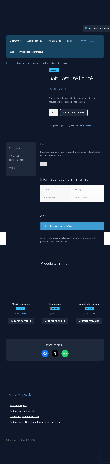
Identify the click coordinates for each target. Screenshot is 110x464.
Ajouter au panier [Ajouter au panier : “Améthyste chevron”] (89, 321)
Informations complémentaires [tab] (18, 158)
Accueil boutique (35, 40)
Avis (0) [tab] (12, 167)
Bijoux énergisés (23, 63)
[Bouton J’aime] (43, 164)
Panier (69, 40)
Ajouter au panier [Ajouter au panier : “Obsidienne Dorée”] (21, 321)
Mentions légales (18, 405)
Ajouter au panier (74, 112)
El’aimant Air (16, 40)
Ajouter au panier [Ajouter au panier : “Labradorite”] (55, 321)
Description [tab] (14, 148)
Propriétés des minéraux (31, 51)
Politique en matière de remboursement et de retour (35, 421)
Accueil (11, 63)
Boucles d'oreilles (40, 63)
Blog (12, 51)
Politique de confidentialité (23, 410)
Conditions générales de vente (24, 416)
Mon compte (54, 40)
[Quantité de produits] (53, 112)
